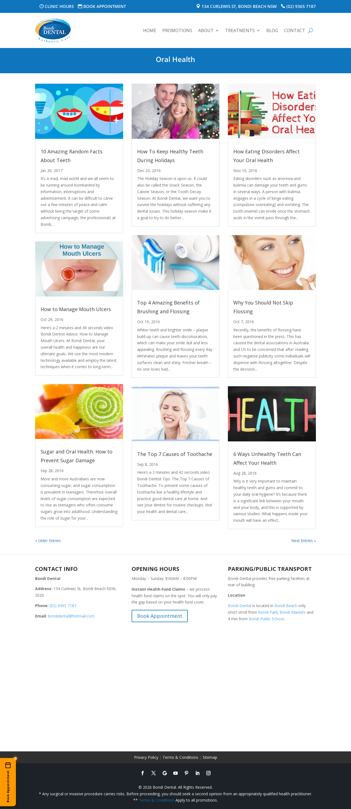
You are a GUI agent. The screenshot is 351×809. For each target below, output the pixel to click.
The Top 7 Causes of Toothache (174, 454)
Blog (272, 30)
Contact (294, 30)
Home (149, 30)
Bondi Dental (239, 605)
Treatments (240, 30)
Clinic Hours (59, 6)
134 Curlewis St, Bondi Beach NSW (239, 6)
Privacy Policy (146, 757)
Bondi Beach (285, 605)
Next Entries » (303, 540)
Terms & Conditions (180, 757)
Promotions (177, 30)
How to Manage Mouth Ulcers (76, 309)
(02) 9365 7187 (301, 6)
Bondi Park (268, 612)
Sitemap (210, 757)
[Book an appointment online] (8, 782)
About (206, 30)
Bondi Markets (293, 612)
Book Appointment (104, 6)
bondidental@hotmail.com (71, 616)
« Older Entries (48, 540)
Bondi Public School (266, 618)
